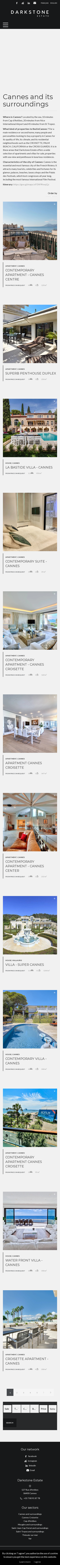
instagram (22, 3)
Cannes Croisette (30, 1517)
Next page (43, 1392)
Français (44, 3)
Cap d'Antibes (30, 1521)
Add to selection (55, 204)
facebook (16, 3)
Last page (50, 1392)
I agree (37, 1561)
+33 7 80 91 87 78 (32, 1498)
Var (30, 1538)
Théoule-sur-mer (30, 1535)
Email (34, 3)
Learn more (25, 1561)
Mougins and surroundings (30, 1524)
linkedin (28, 3)
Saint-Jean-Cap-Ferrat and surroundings (30, 1528)
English (53, 3)
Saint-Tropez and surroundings (30, 1531)
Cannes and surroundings (30, 1514)
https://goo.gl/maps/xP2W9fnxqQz (31, 184)
